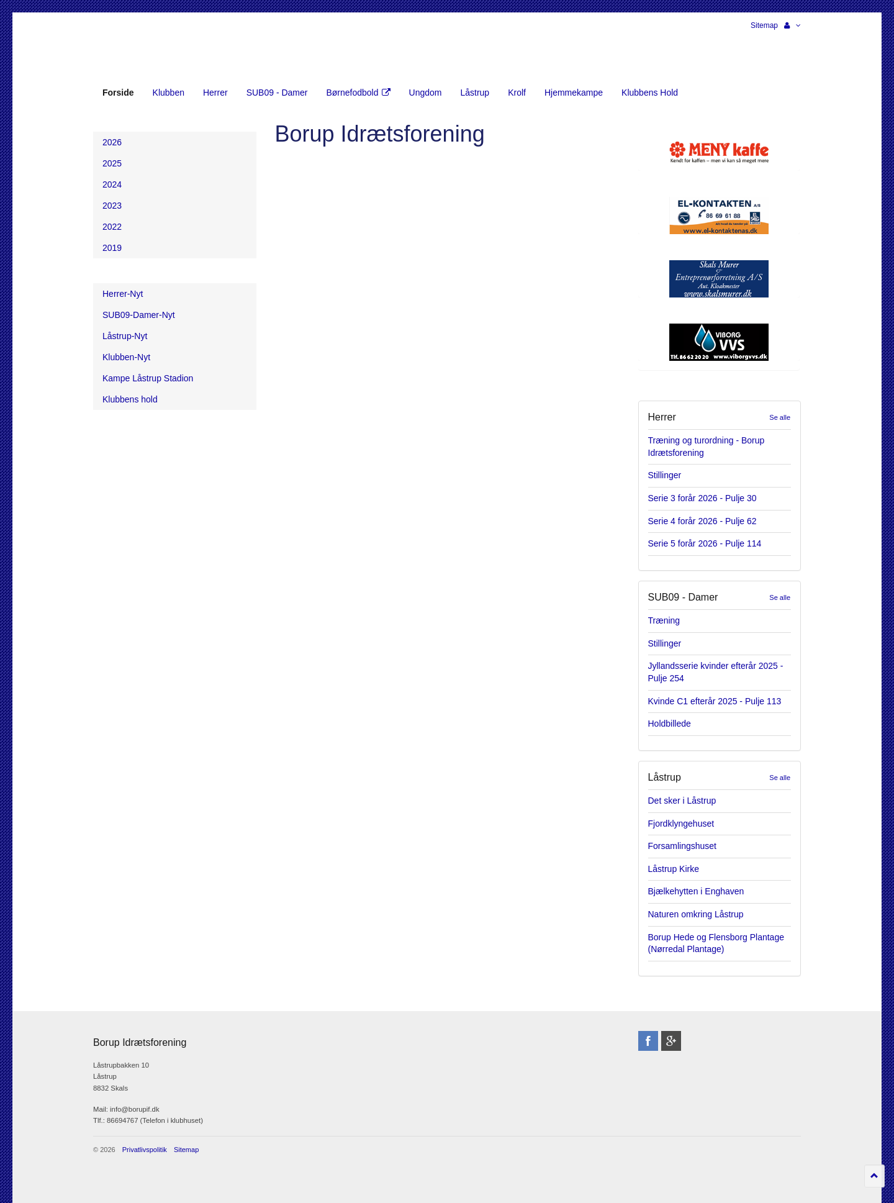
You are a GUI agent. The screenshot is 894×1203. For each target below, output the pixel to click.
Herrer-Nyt (122, 294)
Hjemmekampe (573, 93)
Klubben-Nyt (126, 357)
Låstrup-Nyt (124, 336)
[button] (792, 25)
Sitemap (764, 25)
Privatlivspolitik (144, 1149)
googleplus (671, 1041)
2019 (112, 248)
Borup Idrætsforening (117, 50)
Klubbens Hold (649, 93)
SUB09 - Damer (277, 93)
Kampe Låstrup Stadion (147, 378)
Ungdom (425, 93)
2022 (112, 227)
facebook (648, 1041)
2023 (112, 206)
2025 (112, 163)
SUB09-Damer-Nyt (138, 315)
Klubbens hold (130, 399)
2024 (112, 184)
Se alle (779, 417)
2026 (112, 142)
